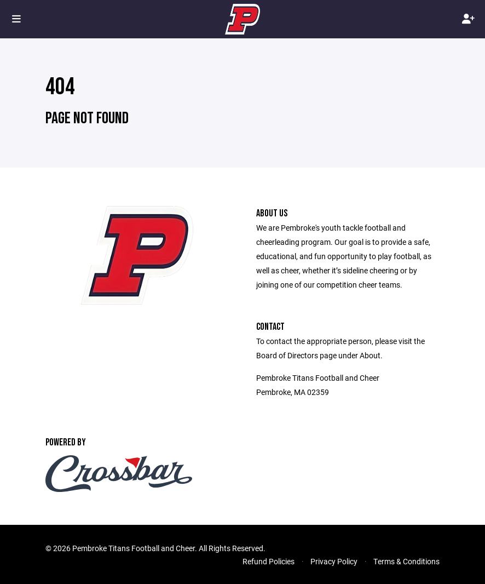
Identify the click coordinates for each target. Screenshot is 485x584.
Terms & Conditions (406, 561)
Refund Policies (268, 561)
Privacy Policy (333, 561)
